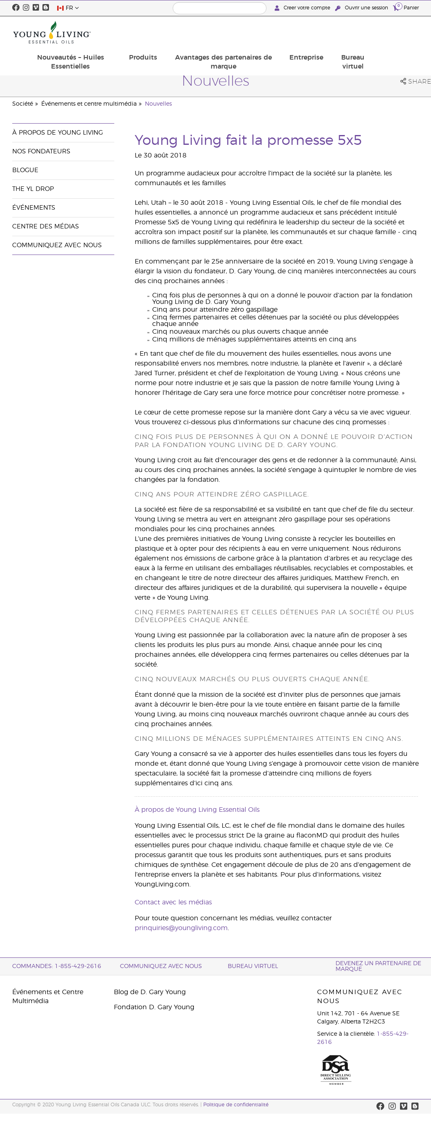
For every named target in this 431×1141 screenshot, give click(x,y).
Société (22, 104)
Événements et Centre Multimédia (47, 996)
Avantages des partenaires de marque (279, 32)
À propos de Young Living (57, 133)
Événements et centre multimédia (89, 104)
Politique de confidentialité (236, 1104)
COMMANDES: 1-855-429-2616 (56, 966)
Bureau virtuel (396, 32)
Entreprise (354, 27)
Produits (206, 27)
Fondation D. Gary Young (154, 1007)
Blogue (25, 170)
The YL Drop (33, 189)
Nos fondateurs (41, 151)
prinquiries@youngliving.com (181, 928)
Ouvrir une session (362, 8)
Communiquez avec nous (57, 245)
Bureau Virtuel (253, 966)
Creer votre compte (303, 8)
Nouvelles (158, 104)
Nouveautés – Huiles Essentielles (140, 32)
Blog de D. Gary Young (150, 992)
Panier (406, 7)
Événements (33, 208)
